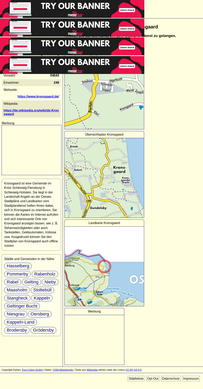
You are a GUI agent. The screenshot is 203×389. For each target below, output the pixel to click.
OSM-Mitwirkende (63, 369)
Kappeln (42, 298)
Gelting (31, 281)
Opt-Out (152, 378)
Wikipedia (92, 369)
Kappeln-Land (20, 322)
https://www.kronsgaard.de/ (38, 96)
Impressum (191, 378)
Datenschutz (171, 378)
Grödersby (43, 330)
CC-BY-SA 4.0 (133, 369)
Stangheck (17, 298)
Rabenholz (45, 274)
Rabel (12, 281)
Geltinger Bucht (22, 306)
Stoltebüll (42, 289)
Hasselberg (18, 265)
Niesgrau (16, 313)
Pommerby (17, 274)
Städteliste (136, 378)
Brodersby (17, 330)
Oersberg (40, 313)
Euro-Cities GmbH (32, 369)
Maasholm (17, 289)
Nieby (50, 281)
